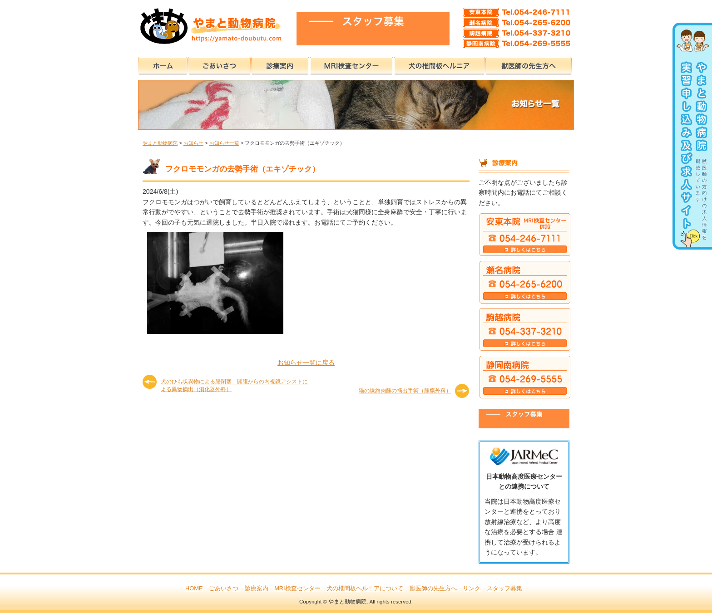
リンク (471, 588)
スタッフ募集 (504, 588)
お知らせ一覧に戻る (306, 362)
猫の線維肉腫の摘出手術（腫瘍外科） (405, 390)
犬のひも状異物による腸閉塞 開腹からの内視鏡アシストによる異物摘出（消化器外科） (234, 385)
